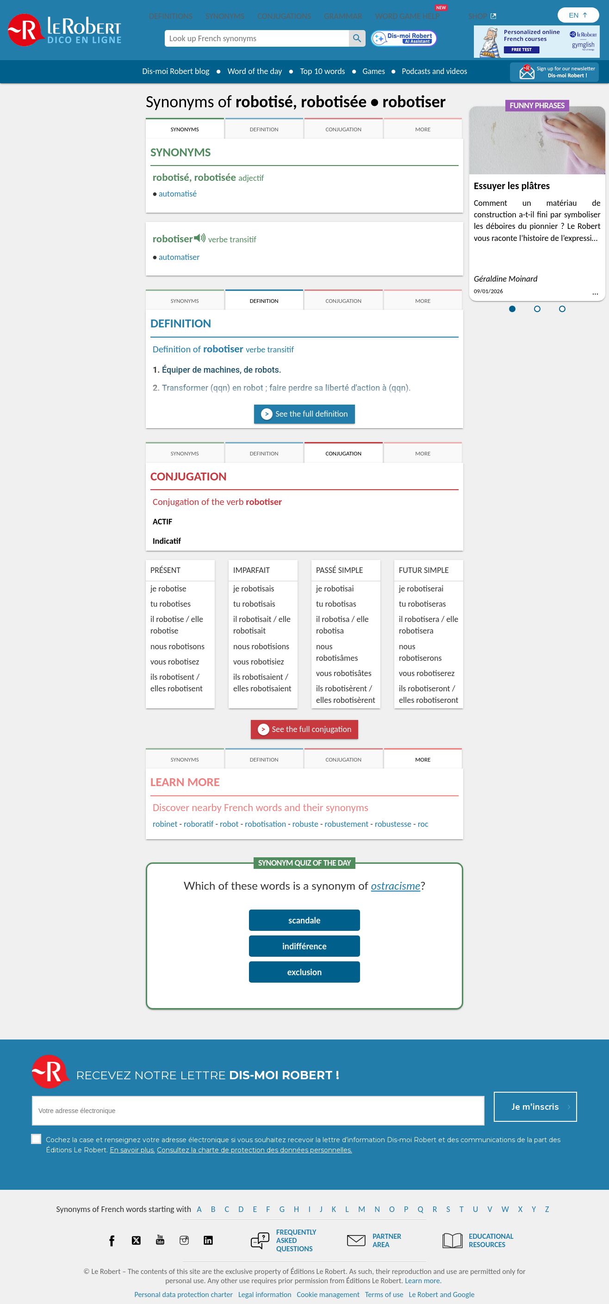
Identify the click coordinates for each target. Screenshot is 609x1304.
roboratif (198, 824)
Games (372, 71)
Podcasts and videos (436, 71)
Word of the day (251, 71)
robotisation (265, 824)
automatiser (179, 257)
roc (423, 824)
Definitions (171, 16)
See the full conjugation (312, 729)
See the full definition (311, 414)
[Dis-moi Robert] (405, 39)
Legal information (265, 1294)
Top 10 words (319, 71)
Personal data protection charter (184, 1294)
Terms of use (384, 1294)
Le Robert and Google (442, 1294)
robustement (347, 824)
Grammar (343, 16)
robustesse (393, 824)
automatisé (178, 194)
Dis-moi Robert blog (172, 71)
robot (229, 824)
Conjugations (284, 16)
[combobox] (257, 38)
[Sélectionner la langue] (578, 15)
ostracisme (396, 885)
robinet (165, 824)
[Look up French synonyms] (357, 38)
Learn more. (423, 1280)
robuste (305, 824)
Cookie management (328, 1294)
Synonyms (224, 16)
